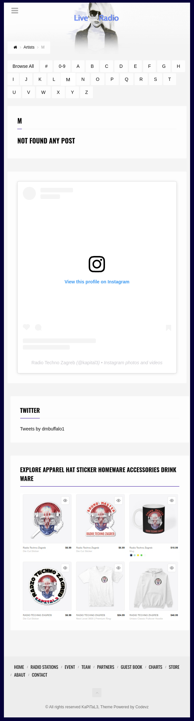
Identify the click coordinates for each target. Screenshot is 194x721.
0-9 (62, 66)
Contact (39, 674)
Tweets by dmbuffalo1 (42, 428)
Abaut (19, 674)
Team (86, 666)
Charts (155, 666)
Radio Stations (44, 666)
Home (19, 666)
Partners (105, 666)
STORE (174, 666)
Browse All (23, 66)
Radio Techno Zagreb (53, 362)
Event (70, 666)
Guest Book (131, 666)
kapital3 (90, 362)
